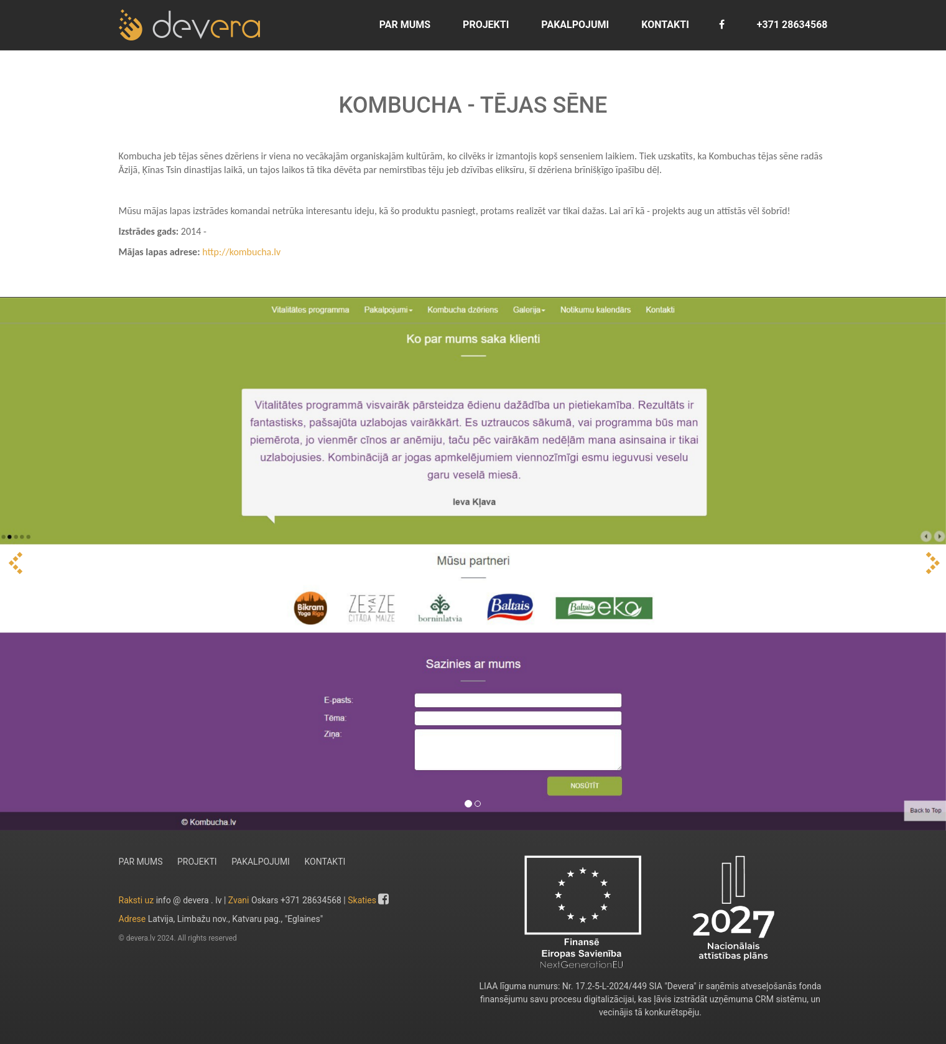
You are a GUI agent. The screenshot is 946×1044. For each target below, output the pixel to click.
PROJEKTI (484, 25)
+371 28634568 (791, 25)
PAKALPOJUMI (574, 25)
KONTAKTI (664, 25)
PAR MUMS (403, 25)
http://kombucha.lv (241, 252)
